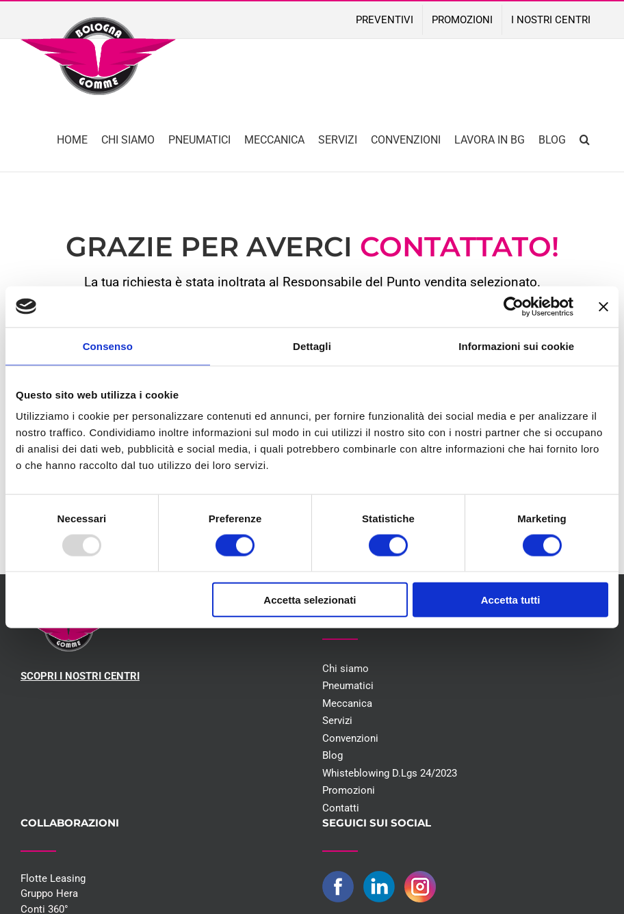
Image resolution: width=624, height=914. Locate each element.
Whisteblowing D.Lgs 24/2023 (389, 773)
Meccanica (347, 703)
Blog (332, 755)
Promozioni (348, 790)
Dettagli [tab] (312, 345)
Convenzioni (350, 738)
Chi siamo (345, 668)
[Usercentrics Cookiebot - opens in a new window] (513, 306)
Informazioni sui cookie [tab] (516, 345)
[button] (585, 138)
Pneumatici (348, 686)
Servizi (337, 720)
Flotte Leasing (53, 878)
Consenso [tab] (108, 345)
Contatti (340, 808)
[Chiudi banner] (603, 306)
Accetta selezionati (309, 600)
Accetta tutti (511, 600)
